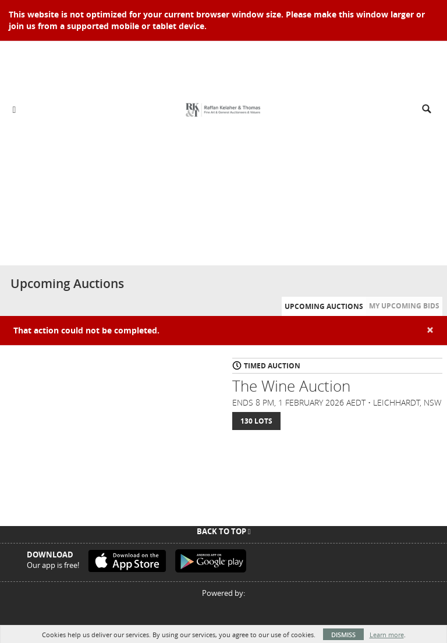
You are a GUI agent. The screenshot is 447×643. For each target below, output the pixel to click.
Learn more (387, 634)
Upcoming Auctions (324, 306)
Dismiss (343, 634)
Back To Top (224, 531)
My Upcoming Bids (404, 306)
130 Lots (256, 421)
